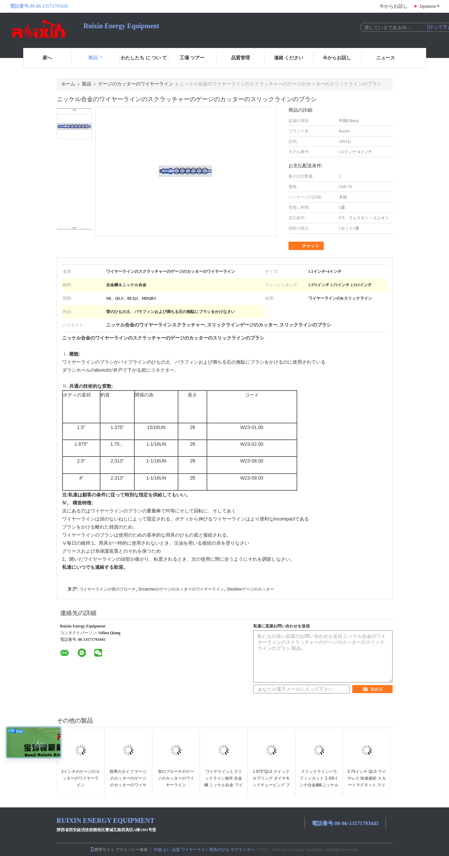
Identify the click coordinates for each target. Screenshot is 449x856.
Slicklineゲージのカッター (250, 589)
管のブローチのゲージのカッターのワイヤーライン (176, 778)
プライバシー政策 (132, 849)
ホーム (68, 83)
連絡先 (372, 689)
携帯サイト (102, 849)
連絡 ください (289, 57)
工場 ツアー (192, 57)
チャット (306, 246)
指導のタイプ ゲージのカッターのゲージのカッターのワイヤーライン (128, 781)
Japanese (429, 6)
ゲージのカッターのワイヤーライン (135, 83)
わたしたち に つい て (144, 57)
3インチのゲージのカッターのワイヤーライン (80, 778)
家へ (47, 57)
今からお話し (393, 6)
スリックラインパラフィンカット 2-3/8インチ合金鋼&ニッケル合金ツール (319, 781)
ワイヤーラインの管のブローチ (107, 589)
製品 (95, 57)
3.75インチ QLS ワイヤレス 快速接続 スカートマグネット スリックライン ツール (366, 781)
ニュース (385, 57)
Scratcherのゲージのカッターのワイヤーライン (181, 589)
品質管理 (240, 57)
